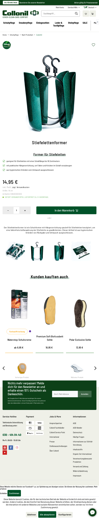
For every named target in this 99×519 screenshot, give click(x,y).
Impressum (77, 475)
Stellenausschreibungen (58, 446)
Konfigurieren (65, 514)
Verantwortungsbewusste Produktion (82, 460)
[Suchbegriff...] (60, 13)
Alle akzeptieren (47, 514)
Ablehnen (31, 514)
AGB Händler (77, 428)
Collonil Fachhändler (57, 428)
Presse (52, 441)
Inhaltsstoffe (77, 449)
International (54, 437)
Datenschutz (77, 432)
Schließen (3, 493)
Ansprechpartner (56, 423)
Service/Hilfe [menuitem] (73, 7)
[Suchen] (77, 13)
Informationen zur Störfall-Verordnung (83, 443)
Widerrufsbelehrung (80, 471)
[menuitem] (60, 7)
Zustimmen (14, 493)
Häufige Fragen (78, 437)
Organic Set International (82, 454)
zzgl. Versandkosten (20, 187)
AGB (74, 423)
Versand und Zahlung (80, 466)
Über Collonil (54, 451)
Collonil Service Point (57, 432)
